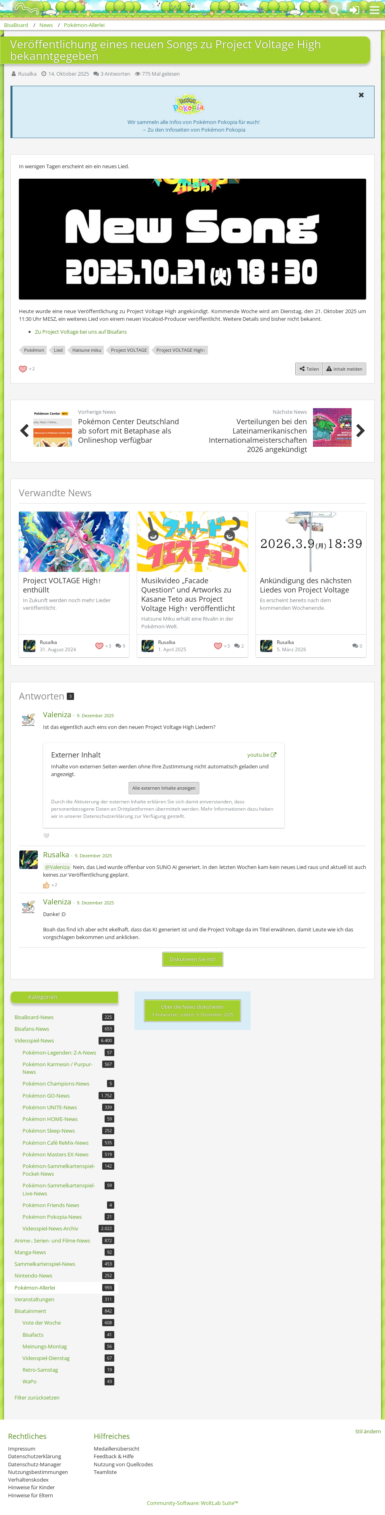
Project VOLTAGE (129, 350)
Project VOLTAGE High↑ (181, 350)
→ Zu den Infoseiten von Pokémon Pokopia (193, 129)
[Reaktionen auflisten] (28, 368)
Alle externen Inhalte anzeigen (164, 788)
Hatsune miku (86, 350)
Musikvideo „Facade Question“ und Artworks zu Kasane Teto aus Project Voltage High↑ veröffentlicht (188, 594)
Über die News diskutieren (192, 1010)
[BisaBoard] (21, 9)
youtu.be (258, 754)
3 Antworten (115, 73)
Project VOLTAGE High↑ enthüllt (62, 585)
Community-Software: (192, 1503)
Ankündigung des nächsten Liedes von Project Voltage (306, 585)
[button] (374, 10)
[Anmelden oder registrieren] (354, 10)
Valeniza (60, 867)
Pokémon (34, 350)
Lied (58, 350)
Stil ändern (368, 1431)
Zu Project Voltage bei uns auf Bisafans (81, 331)
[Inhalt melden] (344, 369)
